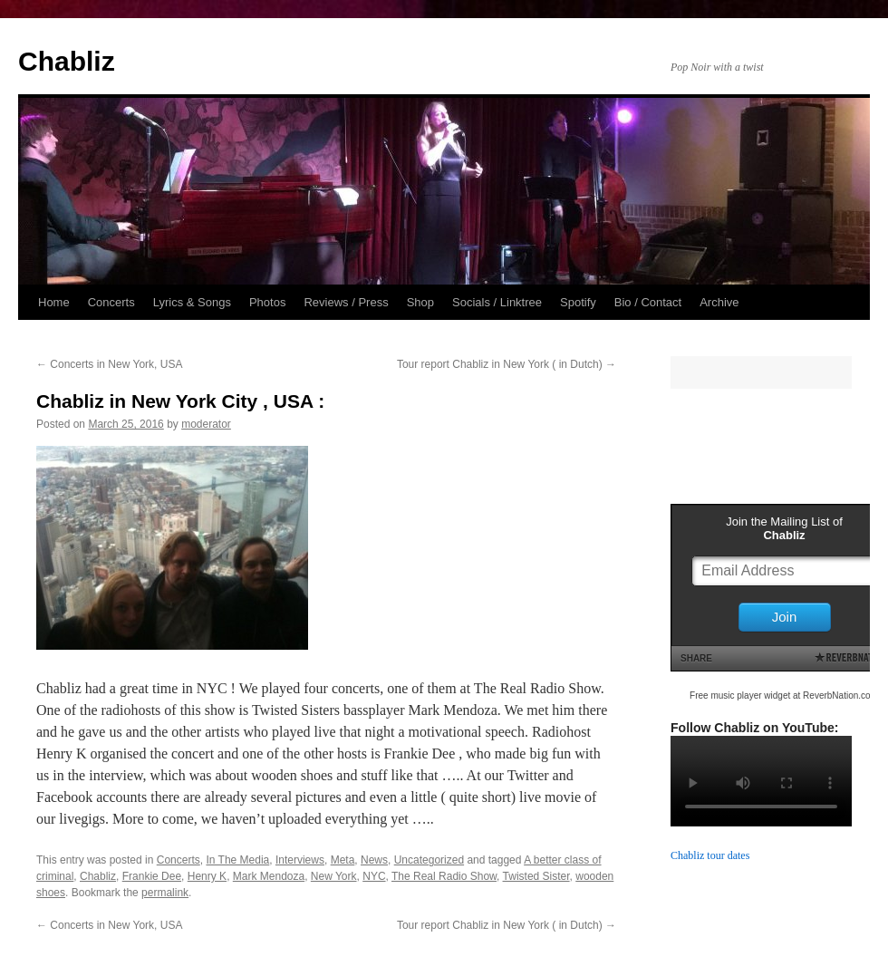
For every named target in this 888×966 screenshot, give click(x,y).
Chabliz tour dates (710, 855)
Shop (420, 302)
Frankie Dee (151, 876)
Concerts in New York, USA (109, 364)
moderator (206, 424)
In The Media (237, 860)
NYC (373, 876)
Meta (343, 860)
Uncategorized (429, 860)
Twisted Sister (536, 876)
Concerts (111, 302)
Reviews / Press (346, 302)
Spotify (578, 302)
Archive (719, 302)
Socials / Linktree (497, 302)
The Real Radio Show (444, 876)
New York (334, 876)
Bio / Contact (647, 302)
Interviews (299, 860)
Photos (267, 302)
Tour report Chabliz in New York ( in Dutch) (506, 364)
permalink (164, 892)
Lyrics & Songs (192, 302)
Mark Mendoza (268, 876)
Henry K (207, 876)
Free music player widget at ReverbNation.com (784, 695)
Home (54, 302)
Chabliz (66, 61)
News (374, 860)
